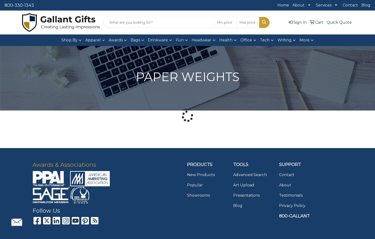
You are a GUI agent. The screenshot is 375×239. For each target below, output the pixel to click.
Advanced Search (250, 174)
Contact (350, 5)
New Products (201, 174)
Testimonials (291, 195)
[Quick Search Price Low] (225, 22)
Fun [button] (180, 40)
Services (323, 5)
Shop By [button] (69, 40)
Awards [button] (116, 40)
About (298, 5)
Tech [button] (265, 40)
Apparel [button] (93, 40)
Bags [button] (135, 40)
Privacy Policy (292, 205)
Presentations (246, 195)
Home (283, 5)
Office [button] (246, 40)
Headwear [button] (201, 40)
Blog (365, 5)
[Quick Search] (159, 22)
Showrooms (198, 195)
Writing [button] (284, 40)
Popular (195, 185)
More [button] (304, 40)
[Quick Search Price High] (248, 22)
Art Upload (243, 185)
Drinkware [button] (158, 40)
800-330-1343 (19, 5)
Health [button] (225, 40)
